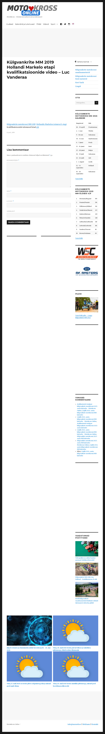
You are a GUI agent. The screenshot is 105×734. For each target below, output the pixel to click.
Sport (53, 24)
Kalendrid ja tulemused (24, 24)
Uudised (9, 24)
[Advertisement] (53, 43)
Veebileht (11, 211)
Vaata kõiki (79, 179)
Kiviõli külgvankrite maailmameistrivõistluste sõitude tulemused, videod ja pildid (86, 601)
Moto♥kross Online (13, 724)
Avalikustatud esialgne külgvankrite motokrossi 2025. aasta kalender (87, 426)
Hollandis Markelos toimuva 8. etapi (51, 124)
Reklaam (86, 724)
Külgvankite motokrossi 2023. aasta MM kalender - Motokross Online (87, 443)
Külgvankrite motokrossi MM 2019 (21, 124)
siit (37, 127)
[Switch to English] (73, 23)
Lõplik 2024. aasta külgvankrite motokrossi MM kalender (87, 413)
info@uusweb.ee (74, 724)
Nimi (9, 191)
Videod (46, 24)
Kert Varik (79, 82)
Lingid (78, 86)
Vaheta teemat (82, 62)
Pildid (39, 24)
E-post (10, 201)
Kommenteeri (13, 160)
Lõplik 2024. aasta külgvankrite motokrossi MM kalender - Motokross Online (87, 419)
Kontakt (95, 724)
